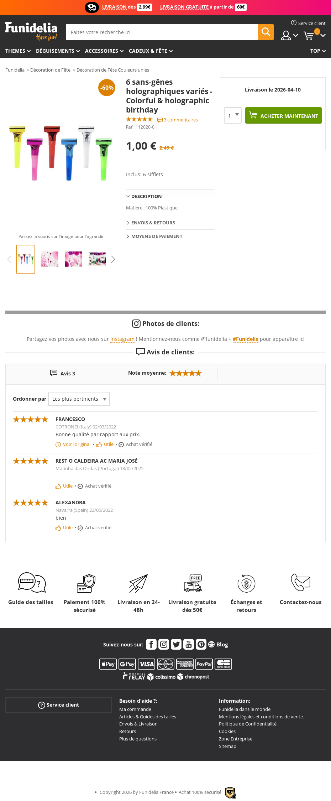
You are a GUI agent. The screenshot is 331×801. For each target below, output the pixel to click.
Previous (9, 259)
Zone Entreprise (235, 738)
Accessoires (101, 50)
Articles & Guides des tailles (147, 716)
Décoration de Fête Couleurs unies (113, 70)
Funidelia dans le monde (244, 709)
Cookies (227, 731)
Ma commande (135, 709)
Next (113, 259)
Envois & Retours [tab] (153, 222)
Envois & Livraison (138, 724)
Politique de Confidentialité (248, 724)
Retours (127, 731)
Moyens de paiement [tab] (157, 236)
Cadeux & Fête (148, 50)
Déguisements (55, 50)
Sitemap (227, 746)
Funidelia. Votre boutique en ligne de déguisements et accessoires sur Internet (31, 31)
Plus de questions (138, 738)
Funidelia (15, 70)
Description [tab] (146, 196)
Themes (15, 50)
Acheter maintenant (288, 116)
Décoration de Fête (50, 70)
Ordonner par (29, 398)
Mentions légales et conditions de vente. (261, 716)
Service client (58, 705)
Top (315, 50)
